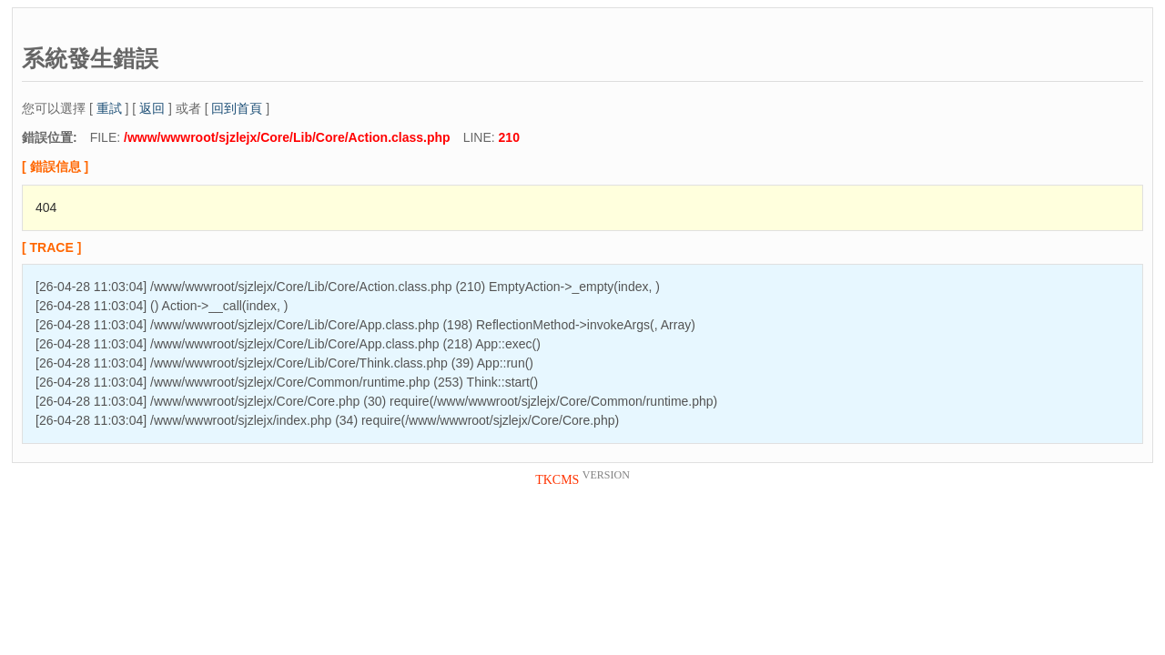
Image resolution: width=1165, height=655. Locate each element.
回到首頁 (236, 108)
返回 (152, 108)
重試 (109, 108)
